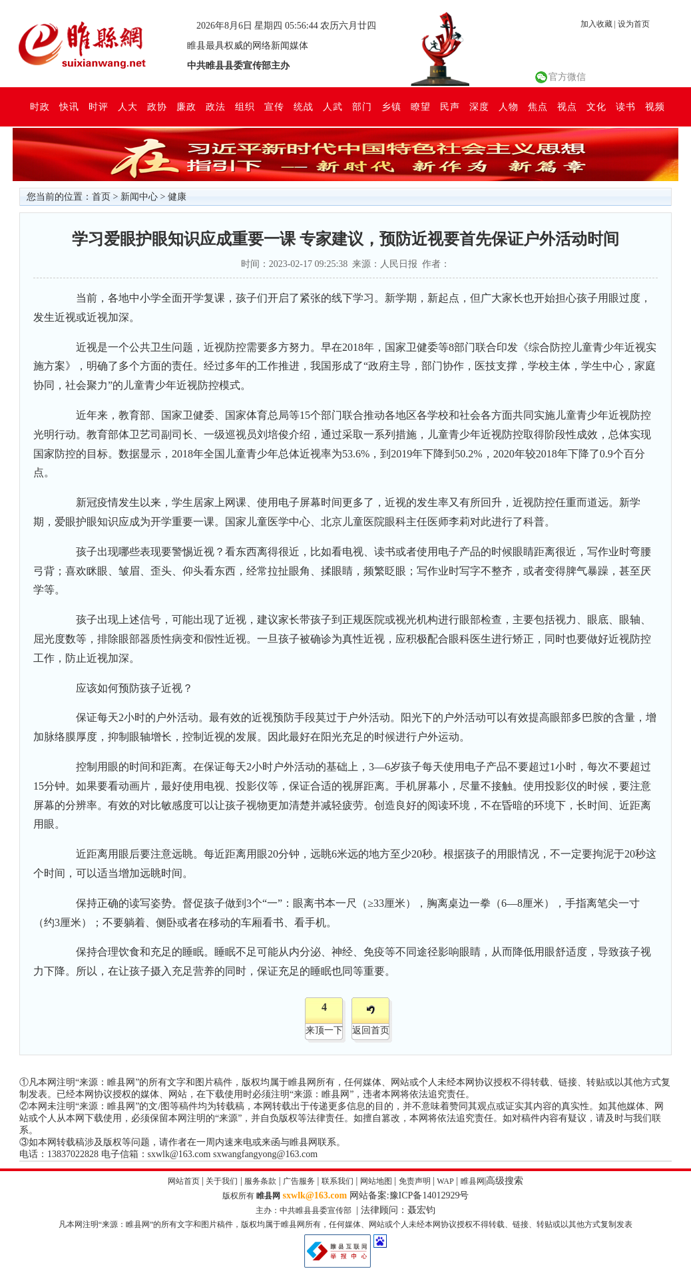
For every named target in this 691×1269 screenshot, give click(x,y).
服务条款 (260, 1181)
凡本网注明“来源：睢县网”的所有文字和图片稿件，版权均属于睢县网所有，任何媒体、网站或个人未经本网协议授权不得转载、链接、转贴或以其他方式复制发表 (346, 1224)
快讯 (69, 106)
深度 (479, 106)
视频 (655, 106)
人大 (128, 106)
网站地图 (376, 1181)
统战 (304, 106)
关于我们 (222, 1181)
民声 (450, 106)
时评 (99, 106)
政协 (157, 106)
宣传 (274, 106)
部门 (362, 106)
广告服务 (299, 1181)
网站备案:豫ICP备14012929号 (409, 1195)
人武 (333, 106)
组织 (245, 106)
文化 (596, 106)
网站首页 (184, 1181)
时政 (40, 106)
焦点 (538, 106)
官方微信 (567, 77)
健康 (177, 197)
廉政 (186, 106)
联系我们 (337, 1181)
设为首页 (634, 24)
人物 (509, 106)
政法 (216, 106)
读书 (626, 106)
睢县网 (473, 1181)
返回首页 (370, 1030)
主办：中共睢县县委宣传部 (303, 1210)
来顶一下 (324, 1030)
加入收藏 (596, 24)
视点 (567, 106)
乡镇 (391, 106)
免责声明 (415, 1181)
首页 (101, 197)
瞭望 (421, 106)
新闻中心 (139, 197)
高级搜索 (504, 1181)
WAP (445, 1181)
